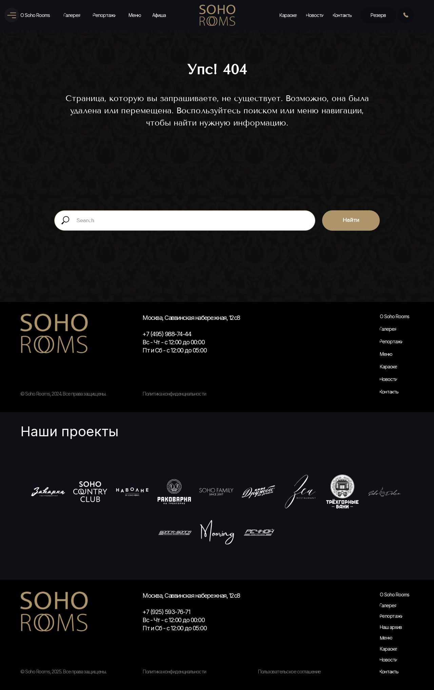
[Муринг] (217, 532)
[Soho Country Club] (90, 492)
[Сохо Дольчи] (384, 492)
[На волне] (132, 492)
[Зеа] (300, 492)
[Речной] (259, 532)
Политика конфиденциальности (174, 671)
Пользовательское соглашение (289, 671)
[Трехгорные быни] (342, 492)
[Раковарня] (174, 492)
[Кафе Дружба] (258, 492)
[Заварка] (48, 492)
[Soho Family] (216, 492)
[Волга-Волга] (175, 532)
